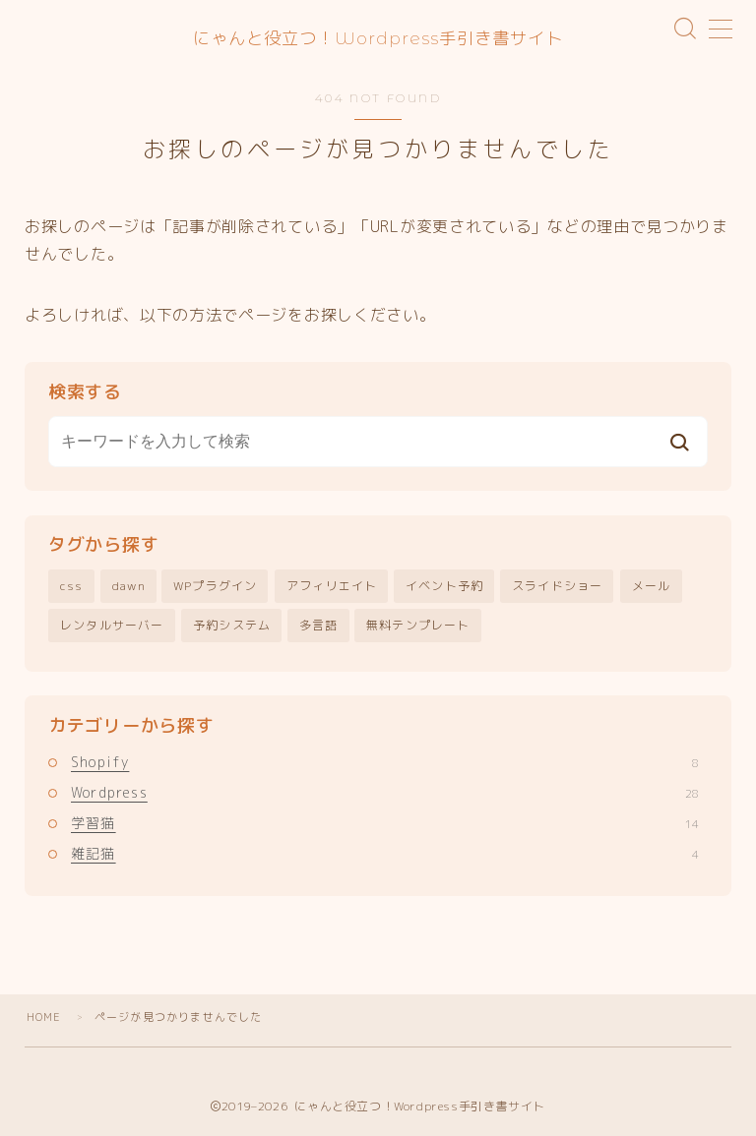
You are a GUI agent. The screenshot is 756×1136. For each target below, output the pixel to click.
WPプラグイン (215, 586)
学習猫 (385, 823)
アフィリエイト (331, 586)
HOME (44, 1017)
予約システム (232, 625)
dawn (129, 586)
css (72, 586)
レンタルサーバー (112, 625)
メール (651, 586)
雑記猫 (385, 854)
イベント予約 (444, 586)
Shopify (385, 761)
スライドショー (557, 586)
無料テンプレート (418, 625)
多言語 (319, 625)
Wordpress (385, 792)
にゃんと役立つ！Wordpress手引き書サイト (378, 38)
